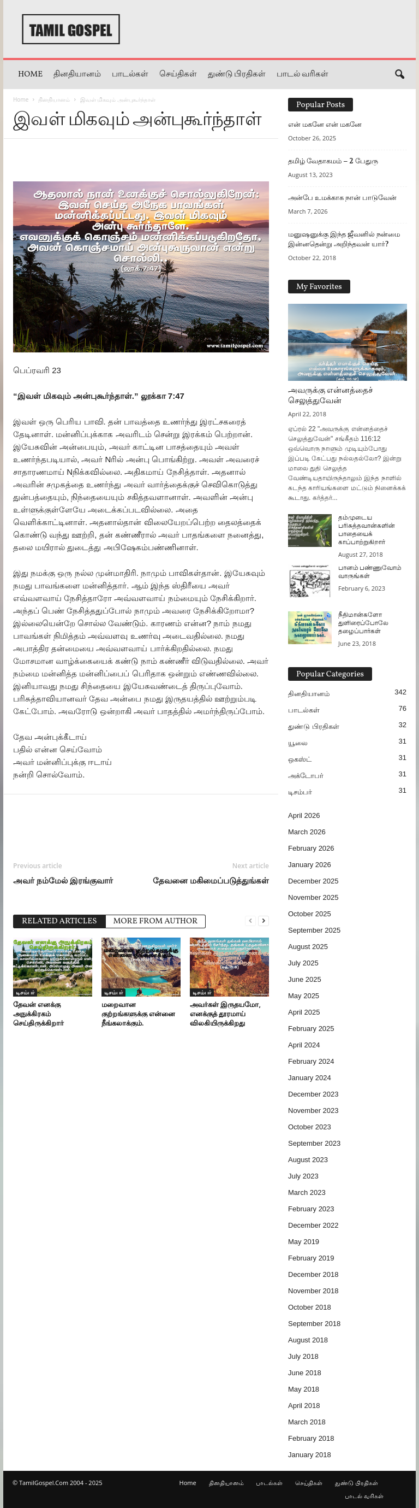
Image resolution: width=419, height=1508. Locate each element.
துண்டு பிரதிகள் (237, 74)
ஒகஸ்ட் (300, 759)
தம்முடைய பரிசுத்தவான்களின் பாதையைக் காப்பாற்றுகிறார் (366, 530)
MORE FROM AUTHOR (155, 921)
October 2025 (309, 914)
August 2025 (308, 946)
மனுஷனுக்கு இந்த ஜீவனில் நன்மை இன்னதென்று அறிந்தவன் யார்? (344, 239)
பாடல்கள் (130, 74)
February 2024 (311, 1061)
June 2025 (304, 979)
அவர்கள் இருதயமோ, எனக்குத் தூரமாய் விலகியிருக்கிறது (225, 1013)
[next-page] (263, 920)
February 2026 (311, 848)
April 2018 (304, 1405)
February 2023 (311, 1209)
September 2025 (314, 930)
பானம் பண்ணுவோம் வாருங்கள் (370, 572)
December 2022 (313, 1225)
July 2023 (303, 1176)
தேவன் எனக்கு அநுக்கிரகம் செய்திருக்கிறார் (38, 1013)
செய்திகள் (178, 74)
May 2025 (303, 996)
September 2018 (314, 1324)
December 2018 (313, 1274)
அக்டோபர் (306, 775)
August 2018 (308, 1340)
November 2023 (313, 1110)
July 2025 (303, 963)
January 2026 (309, 865)
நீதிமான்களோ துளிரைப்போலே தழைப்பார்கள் (363, 623)
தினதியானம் (77, 74)
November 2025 (313, 897)
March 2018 (307, 1422)
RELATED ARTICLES (59, 921)
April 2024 (304, 1045)
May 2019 (303, 1242)
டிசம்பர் (25, 992)
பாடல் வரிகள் (302, 74)
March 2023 (307, 1192)
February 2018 (311, 1438)
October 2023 (309, 1127)
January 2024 (309, 1078)
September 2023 (314, 1143)
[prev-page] (250, 920)
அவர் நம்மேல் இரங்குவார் (63, 880)
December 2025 (313, 881)
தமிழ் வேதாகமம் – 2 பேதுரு (333, 161)
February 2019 (311, 1258)
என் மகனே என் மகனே (325, 124)
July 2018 (303, 1356)
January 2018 (309, 1455)
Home (30, 74)
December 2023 (313, 1094)
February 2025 (311, 1028)
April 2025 (304, 1012)
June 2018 (304, 1373)
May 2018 (303, 1389)
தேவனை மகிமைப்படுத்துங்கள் (211, 880)
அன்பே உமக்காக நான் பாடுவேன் (342, 197)
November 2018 (313, 1291)
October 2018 (309, 1307)
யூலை (298, 743)
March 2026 (307, 832)
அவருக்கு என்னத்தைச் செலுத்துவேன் (330, 396)
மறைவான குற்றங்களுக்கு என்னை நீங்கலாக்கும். (138, 1013)
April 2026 (304, 815)
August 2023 (308, 1160)
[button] (399, 75)
